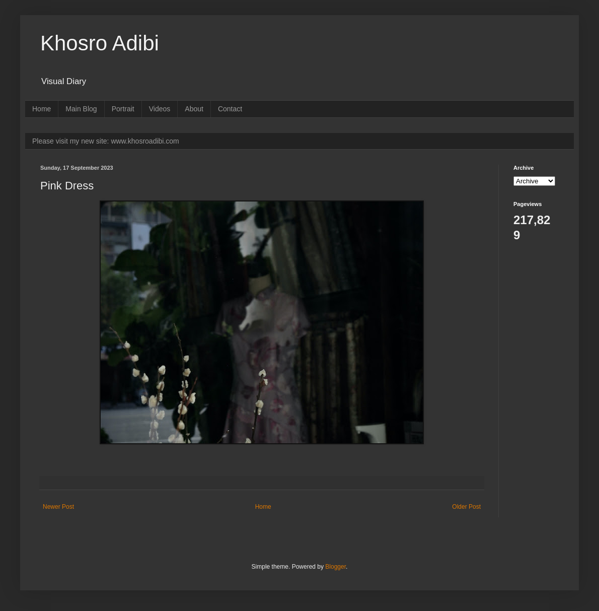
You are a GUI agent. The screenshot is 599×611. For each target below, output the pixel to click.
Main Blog (81, 109)
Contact (230, 109)
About (194, 109)
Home (41, 109)
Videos (160, 109)
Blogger (335, 566)
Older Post (466, 506)
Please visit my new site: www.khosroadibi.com (105, 141)
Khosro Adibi (99, 43)
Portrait (123, 109)
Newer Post (58, 506)
